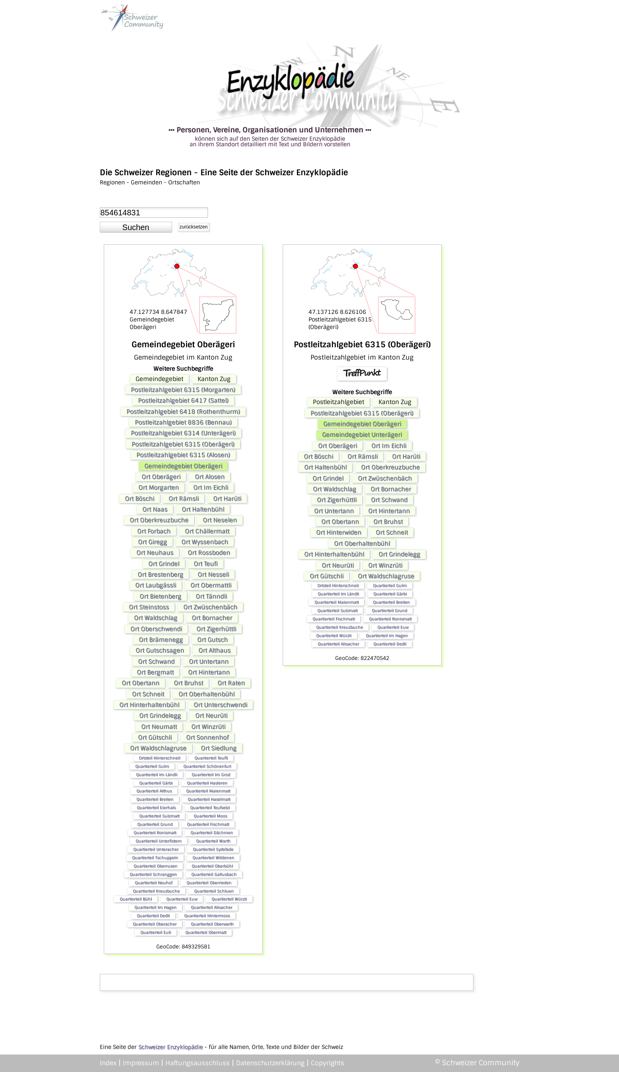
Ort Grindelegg (160, 716)
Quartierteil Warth (213, 841)
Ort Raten (231, 683)
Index (108, 1063)
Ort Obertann (140, 683)
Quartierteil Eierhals (156, 807)
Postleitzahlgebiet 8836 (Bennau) (183, 422)
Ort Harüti (227, 499)
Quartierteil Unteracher (156, 849)
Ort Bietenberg (160, 596)
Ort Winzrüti (208, 727)
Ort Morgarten (158, 487)
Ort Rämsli (184, 499)
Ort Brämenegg (161, 640)
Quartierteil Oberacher (155, 924)
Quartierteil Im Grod (211, 774)
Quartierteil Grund (155, 824)
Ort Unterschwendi (220, 705)
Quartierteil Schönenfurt (207, 766)
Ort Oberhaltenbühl (207, 694)
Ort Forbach (154, 531)
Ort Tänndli (211, 596)
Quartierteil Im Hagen (155, 907)
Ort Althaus (214, 650)
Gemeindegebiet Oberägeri (183, 466)
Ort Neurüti (211, 716)
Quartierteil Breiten (154, 799)
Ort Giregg (152, 542)
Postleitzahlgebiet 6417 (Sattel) (183, 400)
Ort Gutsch (212, 640)
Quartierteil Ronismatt (155, 832)
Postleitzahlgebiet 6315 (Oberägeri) (183, 444)
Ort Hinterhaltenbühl (149, 705)
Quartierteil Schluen (214, 891)
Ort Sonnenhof (207, 737)
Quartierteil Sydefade (213, 849)
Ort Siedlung (219, 748)
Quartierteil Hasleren (207, 783)
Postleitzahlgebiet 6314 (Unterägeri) (183, 433)
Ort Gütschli (155, 737)
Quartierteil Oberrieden (208, 882)
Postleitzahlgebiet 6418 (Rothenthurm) (183, 412)
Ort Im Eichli (210, 487)
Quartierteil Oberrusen (155, 866)
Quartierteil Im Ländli (156, 774)
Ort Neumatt (159, 727)
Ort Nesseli (213, 575)
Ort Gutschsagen (160, 650)
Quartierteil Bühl (136, 899)
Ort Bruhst (188, 683)
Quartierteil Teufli (211, 757)
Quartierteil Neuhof (153, 882)
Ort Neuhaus (154, 553)
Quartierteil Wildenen (213, 857)
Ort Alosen (210, 477)
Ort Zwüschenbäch (210, 607)
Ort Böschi (139, 499)
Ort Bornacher (212, 618)
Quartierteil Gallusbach (214, 874)
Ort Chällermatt (207, 531)
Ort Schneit (148, 694)
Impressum (141, 1063)
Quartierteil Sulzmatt (159, 816)
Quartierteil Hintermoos (207, 915)
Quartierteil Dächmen (211, 832)
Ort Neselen (220, 520)
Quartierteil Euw (181, 899)
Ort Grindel (163, 564)
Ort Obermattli (210, 585)
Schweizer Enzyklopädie (170, 1047)
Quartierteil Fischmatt (208, 824)
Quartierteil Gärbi (156, 783)
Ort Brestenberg (160, 575)
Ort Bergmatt (155, 672)
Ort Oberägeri (161, 477)
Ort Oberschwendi (156, 629)
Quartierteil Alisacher (211, 907)
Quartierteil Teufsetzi (210, 807)
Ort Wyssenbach (204, 542)
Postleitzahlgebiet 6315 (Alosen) (183, 455)
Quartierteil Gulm (152, 766)
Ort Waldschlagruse (158, 748)
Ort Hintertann (209, 672)
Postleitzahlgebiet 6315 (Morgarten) (183, 390)
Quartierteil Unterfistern (159, 841)
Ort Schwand (156, 662)
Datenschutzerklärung (270, 1063)
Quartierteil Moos (210, 816)
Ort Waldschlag (155, 618)
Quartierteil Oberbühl (212, 866)
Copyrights (327, 1063)
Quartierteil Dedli (153, 915)
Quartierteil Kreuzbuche (156, 891)
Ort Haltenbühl (203, 509)
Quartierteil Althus (154, 790)
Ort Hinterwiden (338, 532)
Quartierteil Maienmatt (208, 790)
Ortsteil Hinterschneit (159, 757)
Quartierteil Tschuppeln (155, 857)
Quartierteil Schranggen (153, 874)
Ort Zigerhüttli (216, 629)
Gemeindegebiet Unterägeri (362, 435)
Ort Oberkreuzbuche (159, 520)
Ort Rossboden (209, 553)
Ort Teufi (206, 564)
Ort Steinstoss (149, 607)
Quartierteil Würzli (229, 899)
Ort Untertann (209, 662)
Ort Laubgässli (155, 585)
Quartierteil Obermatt (205, 932)
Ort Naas (154, 509)
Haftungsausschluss (197, 1063)
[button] (136, 227)
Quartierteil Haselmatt (209, 799)
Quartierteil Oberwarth (212, 924)
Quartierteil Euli (155, 932)
